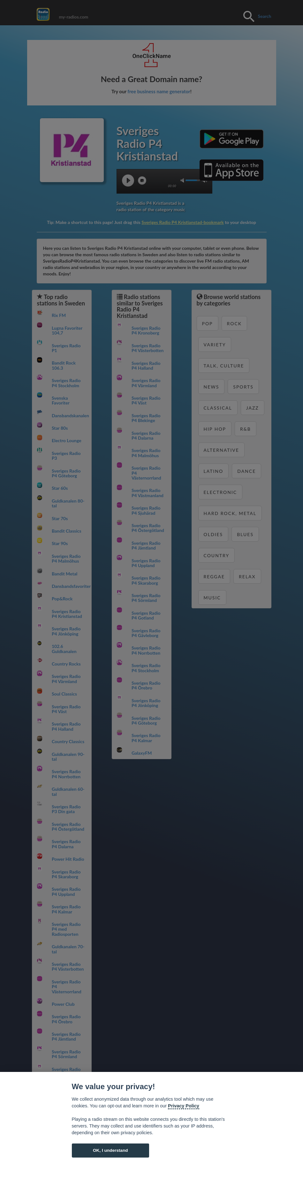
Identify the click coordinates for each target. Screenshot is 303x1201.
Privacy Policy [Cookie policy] (183, 1105)
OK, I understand (110, 1150)
